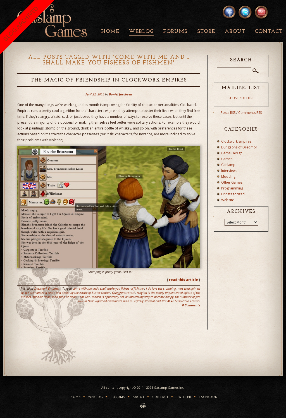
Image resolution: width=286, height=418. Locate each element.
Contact (269, 31)
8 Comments (191, 305)
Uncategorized (233, 194)
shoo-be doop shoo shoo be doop (55, 297)
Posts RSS (228, 112)
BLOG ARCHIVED (21, 23)
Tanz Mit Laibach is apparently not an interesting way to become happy (125, 297)
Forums (175, 31)
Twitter (183, 397)
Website (227, 200)
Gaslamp (228, 164)
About (235, 31)
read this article (183, 279)
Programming (232, 188)
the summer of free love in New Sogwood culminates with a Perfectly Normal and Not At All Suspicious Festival (139, 299)
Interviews (229, 170)
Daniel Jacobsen (120, 94)
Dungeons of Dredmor (239, 147)
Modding (228, 176)
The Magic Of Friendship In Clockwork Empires (108, 80)
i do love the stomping (161, 288)
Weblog (141, 31)
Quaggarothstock (123, 292)
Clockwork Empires (46, 288)
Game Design (231, 153)
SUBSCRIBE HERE (241, 98)
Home (110, 31)
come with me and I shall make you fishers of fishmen (108, 288)
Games (226, 159)
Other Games (231, 182)
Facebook (208, 397)
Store (206, 31)
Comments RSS (250, 112)
